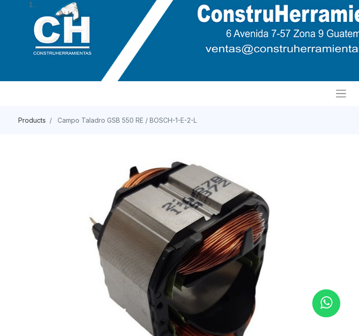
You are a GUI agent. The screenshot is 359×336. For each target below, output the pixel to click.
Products (32, 120)
